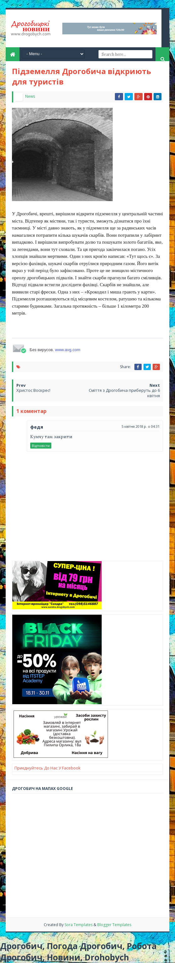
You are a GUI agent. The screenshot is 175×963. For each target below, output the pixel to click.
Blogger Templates (114, 924)
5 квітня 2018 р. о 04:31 (140, 426)
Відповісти (41, 445)
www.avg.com (67, 349)
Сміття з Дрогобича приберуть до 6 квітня (124, 392)
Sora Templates (79, 924)
